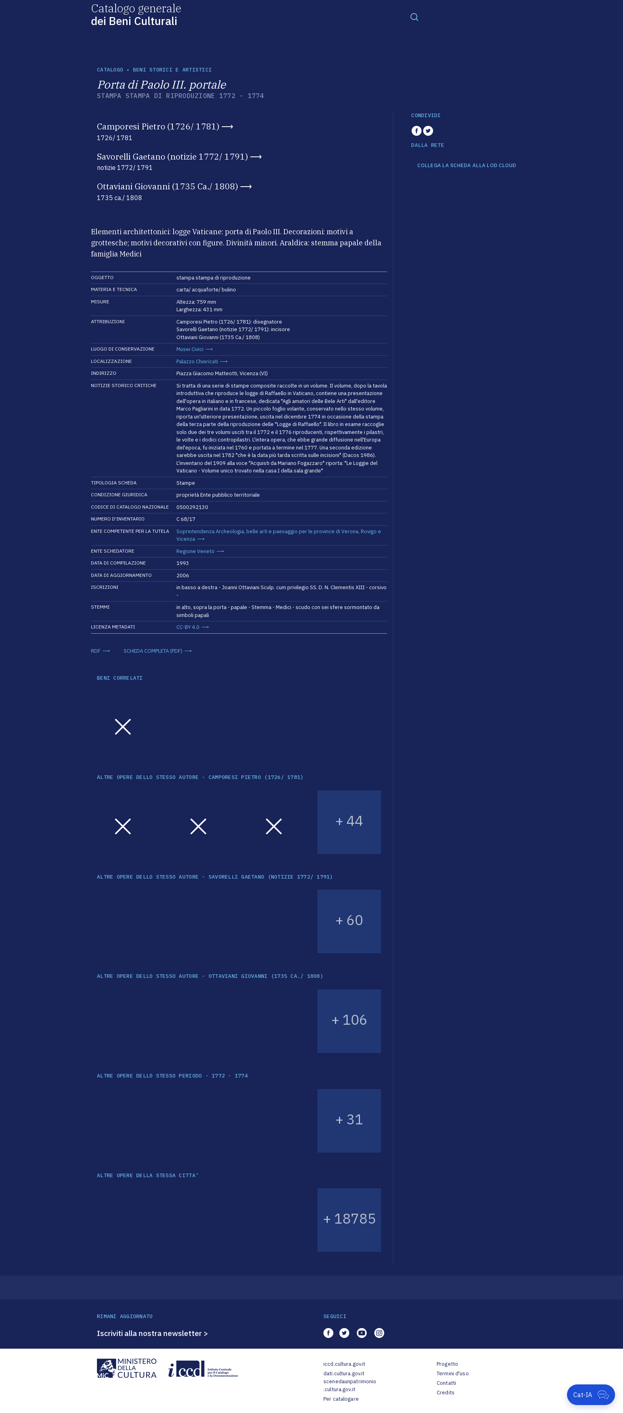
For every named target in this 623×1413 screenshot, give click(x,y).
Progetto (447, 1364)
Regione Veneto (195, 551)
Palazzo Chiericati (197, 361)
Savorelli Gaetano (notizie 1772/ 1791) (172, 156)
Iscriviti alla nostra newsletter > (152, 1333)
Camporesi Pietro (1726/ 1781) (158, 126)
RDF (96, 651)
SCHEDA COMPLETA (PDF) (153, 651)
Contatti (446, 1383)
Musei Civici (189, 349)
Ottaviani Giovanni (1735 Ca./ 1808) (167, 186)
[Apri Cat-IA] (591, 1394)
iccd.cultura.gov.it (344, 1364)
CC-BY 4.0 (187, 627)
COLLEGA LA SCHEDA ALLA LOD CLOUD (466, 165)
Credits (446, 1392)
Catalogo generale (136, 14)
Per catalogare (341, 1399)
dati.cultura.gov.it (343, 1373)
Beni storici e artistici (172, 69)
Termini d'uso (453, 1373)
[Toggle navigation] (414, 16)
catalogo (110, 69)
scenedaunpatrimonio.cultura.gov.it (349, 1385)
